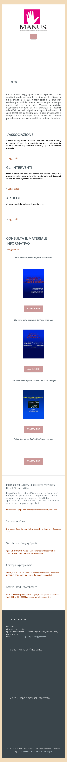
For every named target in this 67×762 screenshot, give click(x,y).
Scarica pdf (33, 308)
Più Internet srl (23, 751)
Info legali (48, 751)
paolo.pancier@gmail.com (36, 637)
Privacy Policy (36, 751)
